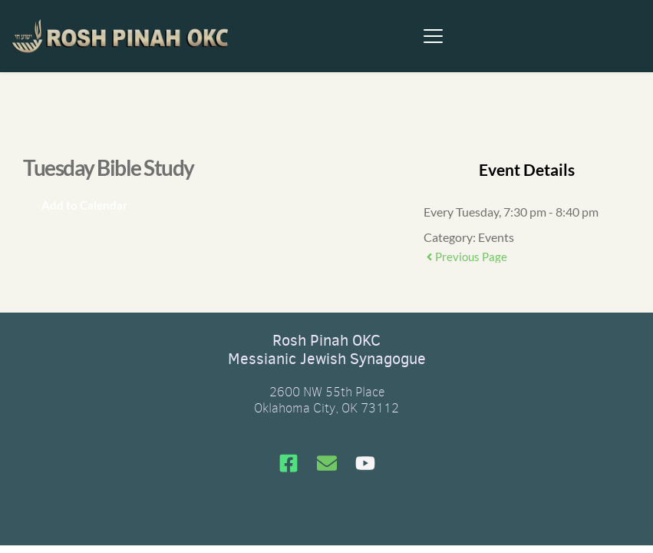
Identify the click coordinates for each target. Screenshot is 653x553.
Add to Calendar (84, 205)
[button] (433, 35)
